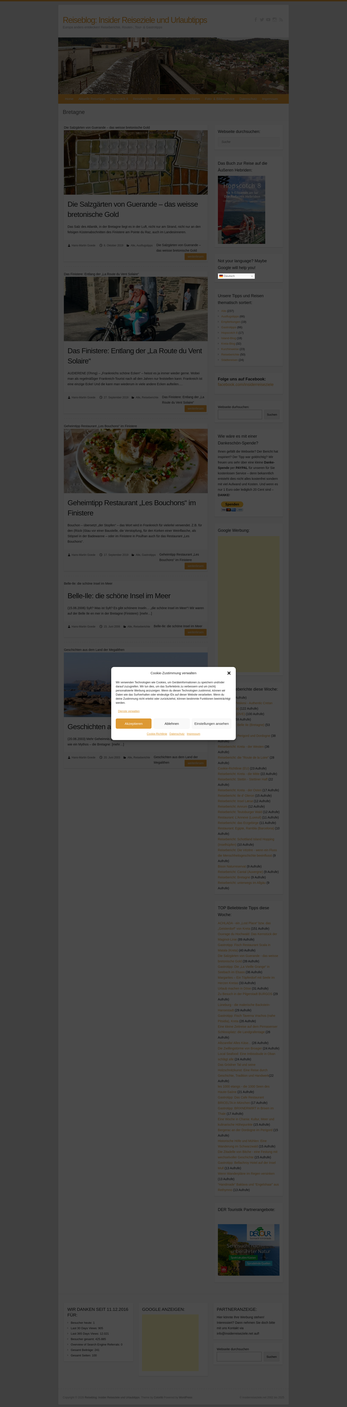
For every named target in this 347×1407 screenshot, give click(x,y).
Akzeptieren (133, 724)
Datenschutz (177, 733)
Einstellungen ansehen (211, 724)
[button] (229, 673)
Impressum (193, 733)
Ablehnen (171, 724)
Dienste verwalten (129, 711)
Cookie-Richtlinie (157, 733)
